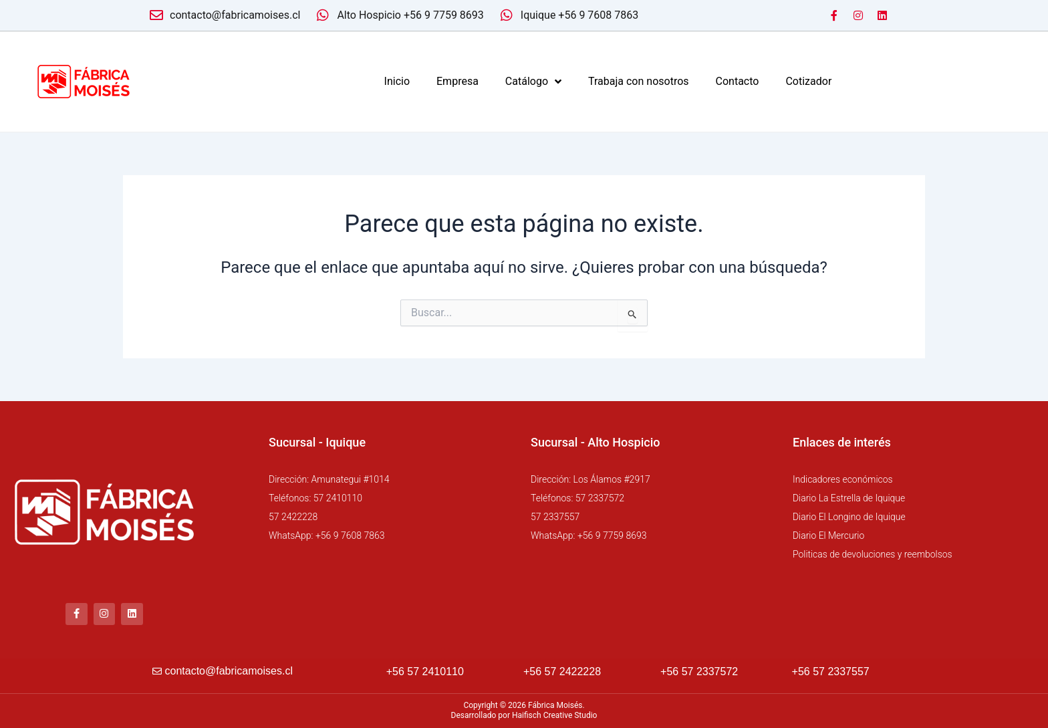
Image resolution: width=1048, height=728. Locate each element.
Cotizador (808, 81)
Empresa (457, 81)
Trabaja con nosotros (638, 81)
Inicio (397, 81)
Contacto (737, 81)
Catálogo (533, 82)
